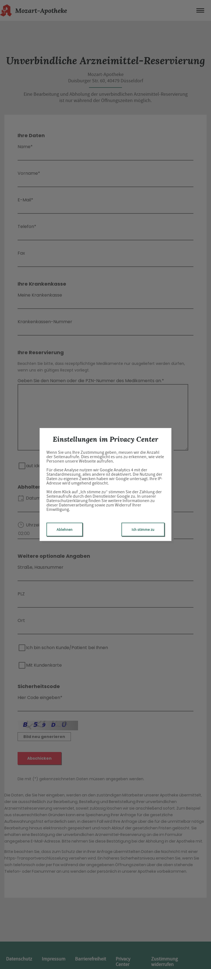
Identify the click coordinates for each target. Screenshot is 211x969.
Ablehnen (65, 529)
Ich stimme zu (143, 529)
